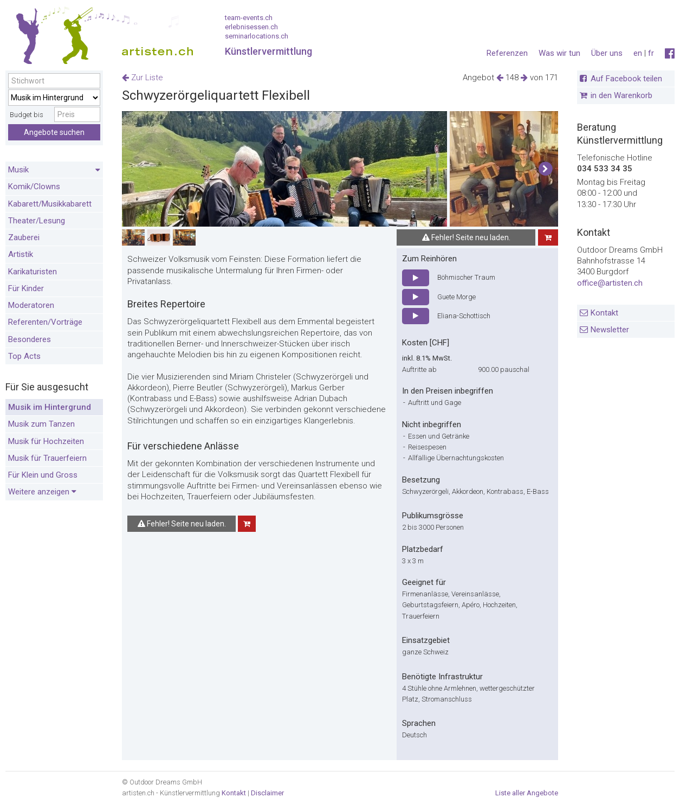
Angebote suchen (54, 132)
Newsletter (610, 330)
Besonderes (29, 339)
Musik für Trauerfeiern (47, 458)
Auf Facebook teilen (626, 78)
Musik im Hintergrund (49, 407)
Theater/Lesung (36, 221)
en (637, 53)
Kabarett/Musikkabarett (50, 204)
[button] (545, 169)
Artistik (20, 254)
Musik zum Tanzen (41, 424)
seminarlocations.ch (256, 36)
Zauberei (24, 237)
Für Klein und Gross (42, 475)
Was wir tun (559, 53)
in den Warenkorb (621, 95)
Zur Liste (142, 77)
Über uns (607, 53)
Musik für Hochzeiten (46, 441)
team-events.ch (249, 18)
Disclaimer (267, 793)
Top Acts (24, 356)
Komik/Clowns (34, 186)
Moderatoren (31, 305)
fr (651, 53)
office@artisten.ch (610, 283)
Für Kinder (26, 288)
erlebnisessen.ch (251, 27)
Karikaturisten (32, 271)
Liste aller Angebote (526, 793)
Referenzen (507, 53)
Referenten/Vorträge (45, 322)
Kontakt (604, 313)
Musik (54, 170)
